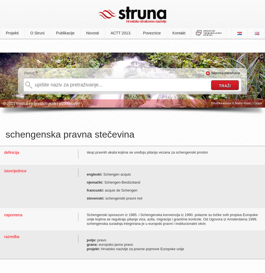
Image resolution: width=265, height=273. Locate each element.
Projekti (12, 33)
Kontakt (179, 33)
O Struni (37, 33)
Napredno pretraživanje (225, 73)
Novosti (92, 33)
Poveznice (152, 33)
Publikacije (65, 33)
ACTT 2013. (121, 33)
